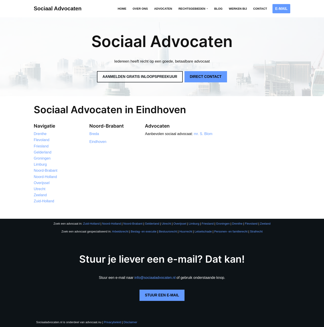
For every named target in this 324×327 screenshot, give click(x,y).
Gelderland (42, 152)
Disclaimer (130, 322)
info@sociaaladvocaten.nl (155, 278)
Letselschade (203, 231)
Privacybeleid (112, 322)
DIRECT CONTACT (206, 77)
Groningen (42, 158)
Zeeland (40, 195)
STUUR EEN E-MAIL (162, 295)
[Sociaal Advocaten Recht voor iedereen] (58, 8)
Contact (260, 8)
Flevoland (41, 140)
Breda (94, 134)
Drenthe (40, 134)
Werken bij (238, 8)
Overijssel (42, 183)
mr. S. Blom (203, 134)
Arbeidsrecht (120, 231)
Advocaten (163, 8)
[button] (207, 8)
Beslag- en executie (143, 231)
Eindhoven (97, 142)
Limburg (40, 164)
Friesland (41, 146)
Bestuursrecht (168, 231)
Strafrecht (256, 231)
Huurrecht (185, 231)
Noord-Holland (45, 177)
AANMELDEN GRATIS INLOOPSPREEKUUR (139, 77)
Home (122, 8)
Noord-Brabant (45, 170)
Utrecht (39, 189)
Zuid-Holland (44, 201)
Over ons (140, 8)
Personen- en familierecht (231, 231)
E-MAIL (281, 9)
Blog (218, 8)
